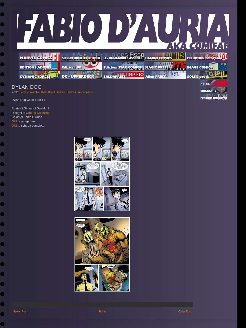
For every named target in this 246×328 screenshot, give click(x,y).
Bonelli (23, 92)
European (59, 92)
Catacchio (34, 92)
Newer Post (20, 311)
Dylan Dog (47, 92)
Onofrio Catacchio (38, 113)
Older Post (184, 311)
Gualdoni (71, 92)
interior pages (85, 92)
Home (103, 311)
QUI (14, 121)
